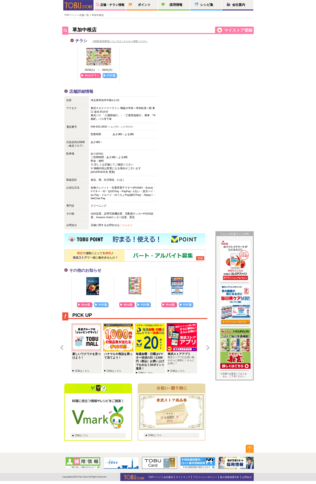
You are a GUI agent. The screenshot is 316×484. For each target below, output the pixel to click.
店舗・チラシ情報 (112, 4)
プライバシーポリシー (205, 477)
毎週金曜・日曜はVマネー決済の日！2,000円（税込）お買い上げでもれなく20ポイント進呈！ (151, 348)
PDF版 (111, 75)
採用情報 (175, 4)
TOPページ (70, 15)
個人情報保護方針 (229, 477)
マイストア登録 (238, 30)
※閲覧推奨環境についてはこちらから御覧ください (120, 41)
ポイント (144, 4)
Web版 (86, 304)
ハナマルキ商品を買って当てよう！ (119, 348)
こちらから (126, 225)
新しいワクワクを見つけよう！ (87, 348)
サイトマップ (183, 477)
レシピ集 (206, 4)
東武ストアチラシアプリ (183, 348)
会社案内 (238, 4)
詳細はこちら (81, 435)
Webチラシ (92, 75)
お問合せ (247, 477)
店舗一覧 (84, 15)
